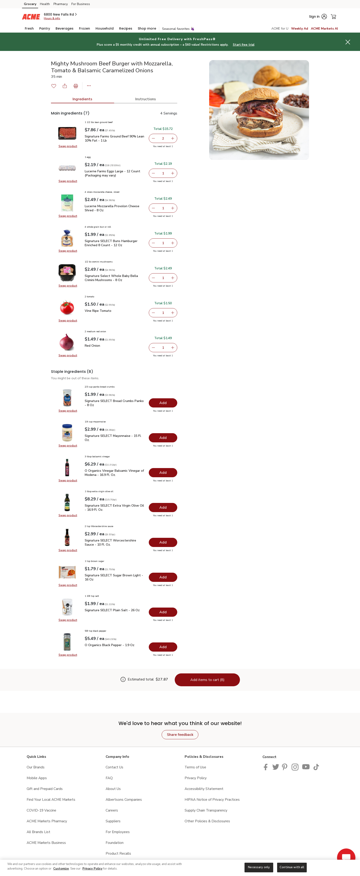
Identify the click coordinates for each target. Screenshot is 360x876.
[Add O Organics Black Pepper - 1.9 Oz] (163, 647)
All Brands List (38, 831)
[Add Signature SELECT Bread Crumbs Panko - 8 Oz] (163, 402)
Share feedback (180, 734)
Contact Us (114, 767)
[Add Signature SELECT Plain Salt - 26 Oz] (163, 612)
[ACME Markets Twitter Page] (275, 766)
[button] (61, 14)
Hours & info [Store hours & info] (52, 18)
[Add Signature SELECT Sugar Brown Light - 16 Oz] (163, 577)
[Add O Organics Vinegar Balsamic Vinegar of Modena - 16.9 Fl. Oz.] (163, 472)
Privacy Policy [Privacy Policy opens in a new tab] (196, 778)
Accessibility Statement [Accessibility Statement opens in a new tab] (204, 788)
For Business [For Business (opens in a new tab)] (80, 4)
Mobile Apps (37, 778)
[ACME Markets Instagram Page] (295, 766)
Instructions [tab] (145, 99)
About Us (113, 788)
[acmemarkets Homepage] (31, 16)
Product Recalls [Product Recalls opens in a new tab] (118, 853)
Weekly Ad (299, 28)
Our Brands (36, 767)
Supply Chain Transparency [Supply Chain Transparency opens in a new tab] (206, 810)
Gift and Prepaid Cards (45, 788)
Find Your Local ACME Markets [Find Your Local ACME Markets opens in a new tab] (51, 799)
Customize (61, 869)
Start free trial (243, 45)
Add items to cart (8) (207, 679)
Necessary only (259, 867)
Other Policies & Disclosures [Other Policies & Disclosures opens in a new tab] (207, 821)
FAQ (109, 778)
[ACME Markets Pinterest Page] (285, 766)
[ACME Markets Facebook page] (267, 766)
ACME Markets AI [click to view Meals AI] (324, 28)
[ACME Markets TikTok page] (316, 766)
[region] (180, 868)
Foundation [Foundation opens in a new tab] (115, 842)
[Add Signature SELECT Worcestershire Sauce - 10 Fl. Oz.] (163, 542)
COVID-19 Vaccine (41, 810)
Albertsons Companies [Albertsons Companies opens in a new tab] (124, 799)
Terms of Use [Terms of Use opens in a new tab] (195, 767)
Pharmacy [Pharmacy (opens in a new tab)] (60, 4)
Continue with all (292, 867)
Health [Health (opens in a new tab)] (45, 4)
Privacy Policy (92, 869)
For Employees (118, 831)
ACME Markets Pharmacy (47, 821)
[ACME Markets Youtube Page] (306, 766)
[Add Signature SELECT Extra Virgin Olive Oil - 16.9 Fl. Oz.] (163, 507)
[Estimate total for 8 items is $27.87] (144, 680)
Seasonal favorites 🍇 (178, 29)
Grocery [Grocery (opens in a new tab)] (30, 4)
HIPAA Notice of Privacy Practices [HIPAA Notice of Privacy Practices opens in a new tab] (212, 799)
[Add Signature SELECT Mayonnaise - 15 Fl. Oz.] (163, 437)
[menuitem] (29, 28)
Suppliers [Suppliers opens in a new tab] (113, 821)
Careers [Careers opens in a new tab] (112, 810)
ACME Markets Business (46, 842)
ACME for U (279, 28)
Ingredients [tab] (82, 99)
